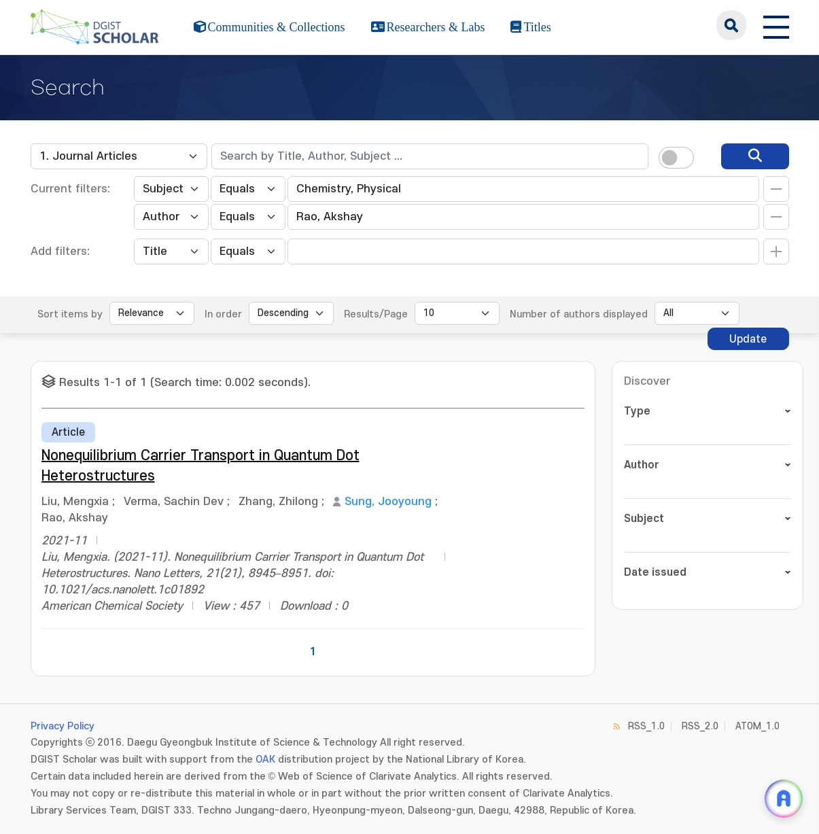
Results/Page (376, 314)
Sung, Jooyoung (388, 502)
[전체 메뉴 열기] (776, 25)
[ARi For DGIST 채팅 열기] (784, 799)
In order (223, 314)
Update (748, 339)
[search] (755, 156)
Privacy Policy (62, 726)
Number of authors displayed (579, 314)
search (731, 25)
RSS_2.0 (700, 726)
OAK (265, 759)
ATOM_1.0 (757, 726)
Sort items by (70, 314)
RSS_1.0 (646, 726)
